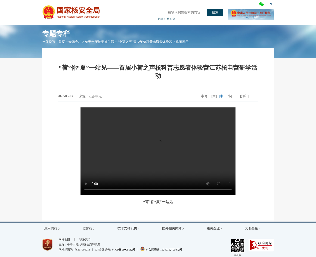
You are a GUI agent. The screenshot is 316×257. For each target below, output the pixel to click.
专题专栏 (74, 42)
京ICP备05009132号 (124, 249)
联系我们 (84, 239)
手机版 (238, 248)
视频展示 (182, 42)
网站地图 (64, 239)
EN (269, 4)
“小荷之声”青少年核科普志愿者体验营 (145, 42)
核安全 (171, 19)
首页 (62, 42)
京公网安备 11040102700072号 (161, 249)
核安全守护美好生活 (99, 42)
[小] (229, 96)
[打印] (244, 96)
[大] (214, 96)
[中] (221, 96)
